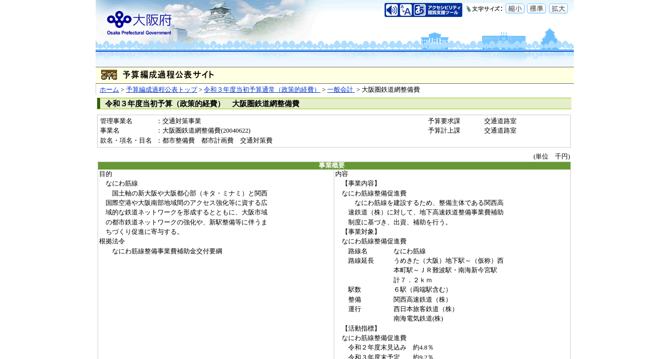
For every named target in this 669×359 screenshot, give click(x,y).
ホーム (109, 89)
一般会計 (341, 89)
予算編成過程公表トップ (161, 89)
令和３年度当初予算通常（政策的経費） (262, 89)
